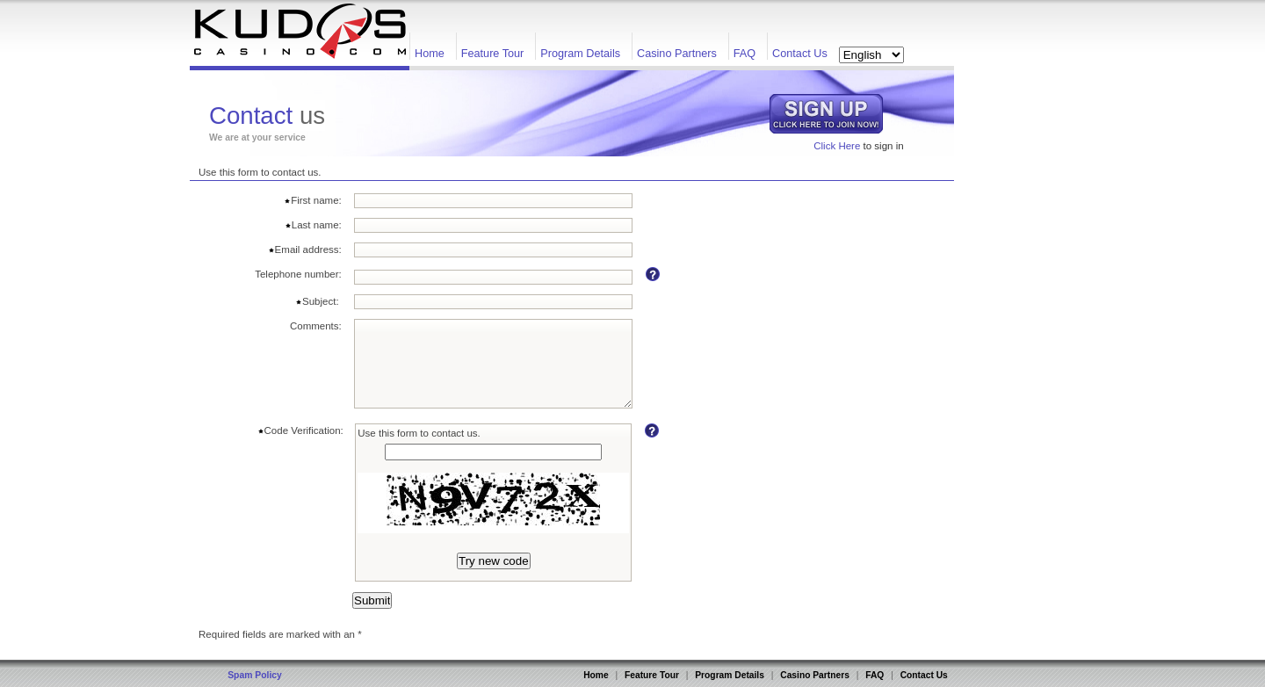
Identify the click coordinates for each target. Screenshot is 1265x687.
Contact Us (800, 53)
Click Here (836, 146)
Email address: (305, 249)
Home (430, 53)
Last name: (313, 225)
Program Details (580, 53)
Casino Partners (677, 53)
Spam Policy (255, 675)
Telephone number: (298, 274)
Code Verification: (300, 430)
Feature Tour (492, 53)
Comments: (316, 326)
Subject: (318, 301)
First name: (313, 200)
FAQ (744, 53)
